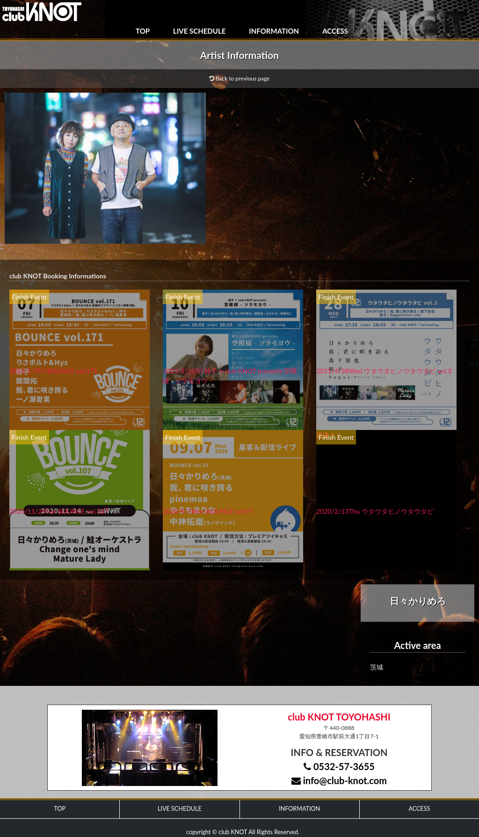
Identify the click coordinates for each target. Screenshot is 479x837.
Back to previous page (240, 78)
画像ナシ (329, 435)
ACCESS (335, 31)
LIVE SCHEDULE (199, 31)
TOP (143, 31)
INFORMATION (274, 31)
